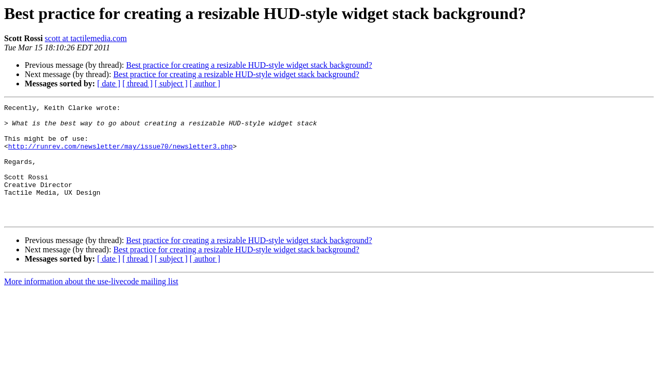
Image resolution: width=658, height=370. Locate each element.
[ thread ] (137, 83)
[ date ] (108, 83)
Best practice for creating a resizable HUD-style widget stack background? (249, 65)
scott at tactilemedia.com (86, 38)
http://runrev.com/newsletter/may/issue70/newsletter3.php (120, 155)
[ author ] (205, 83)
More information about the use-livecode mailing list (91, 304)
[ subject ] (171, 83)
